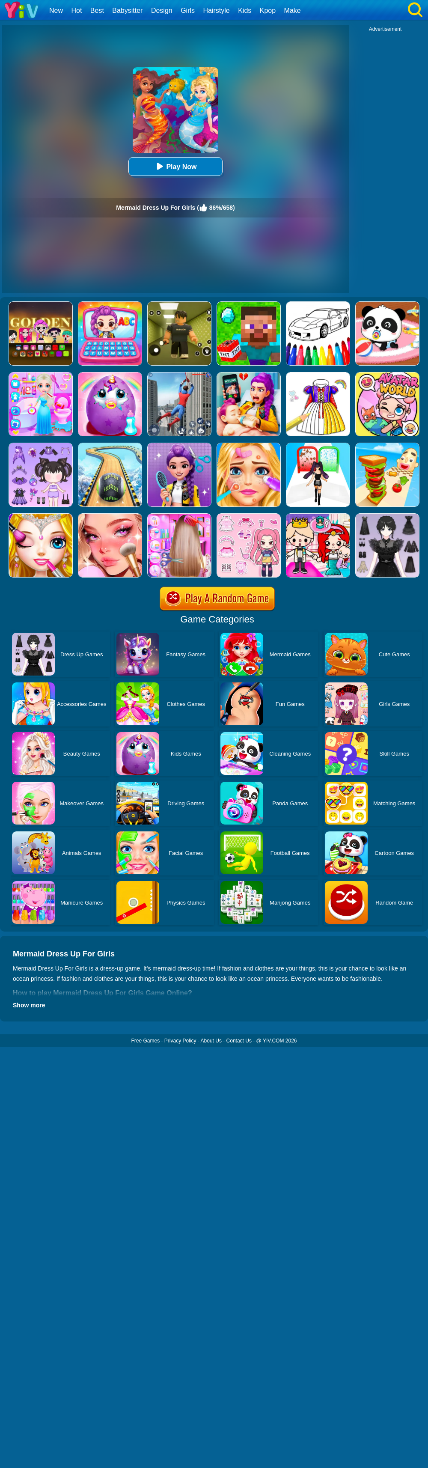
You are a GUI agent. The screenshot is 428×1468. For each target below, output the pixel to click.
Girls (188, 10)
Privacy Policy (180, 1041)
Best (97, 10)
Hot (76, 10)
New (56, 10)
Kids (244, 10)
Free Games (145, 1041)
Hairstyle (216, 10)
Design (161, 10)
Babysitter (127, 10)
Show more (29, 1005)
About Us (211, 1041)
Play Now (175, 166)
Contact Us (239, 1041)
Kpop (268, 10)
